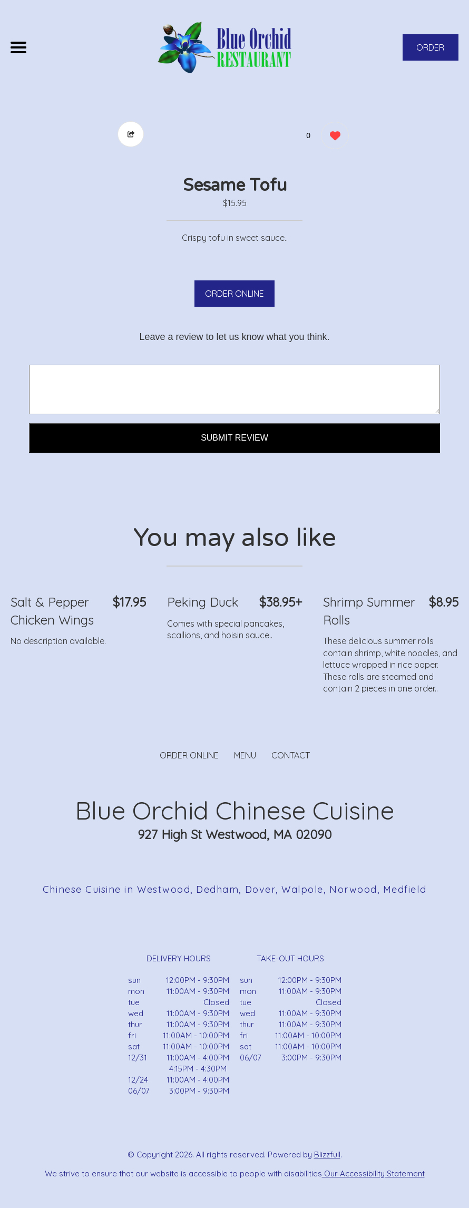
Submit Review (234, 437)
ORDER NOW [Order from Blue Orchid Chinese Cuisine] (430, 51)
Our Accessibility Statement (373, 1173)
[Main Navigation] (18, 47)
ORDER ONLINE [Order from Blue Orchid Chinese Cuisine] (189, 755)
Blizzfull (327, 1154)
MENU (245, 755)
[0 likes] (332, 137)
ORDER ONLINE (234, 293)
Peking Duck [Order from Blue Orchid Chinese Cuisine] (203, 602)
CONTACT (290, 755)
